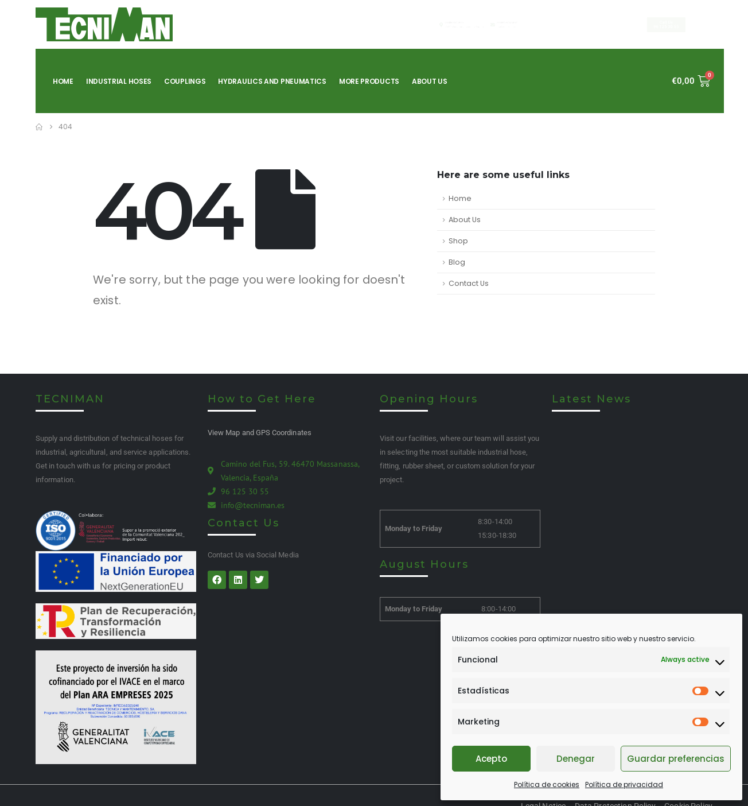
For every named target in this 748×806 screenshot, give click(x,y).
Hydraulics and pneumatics (272, 81)
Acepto (491, 759)
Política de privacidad (624, 784)
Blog (457, 262)
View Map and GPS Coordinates (259, 432)
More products (369, 81)
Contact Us (469, 283)
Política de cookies (546, 784)
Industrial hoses (118, 81)
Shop (458, 241)
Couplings (184, 81)
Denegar (575, 759)
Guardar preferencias (675, 759)
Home (63, 81)
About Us (429, 81)
